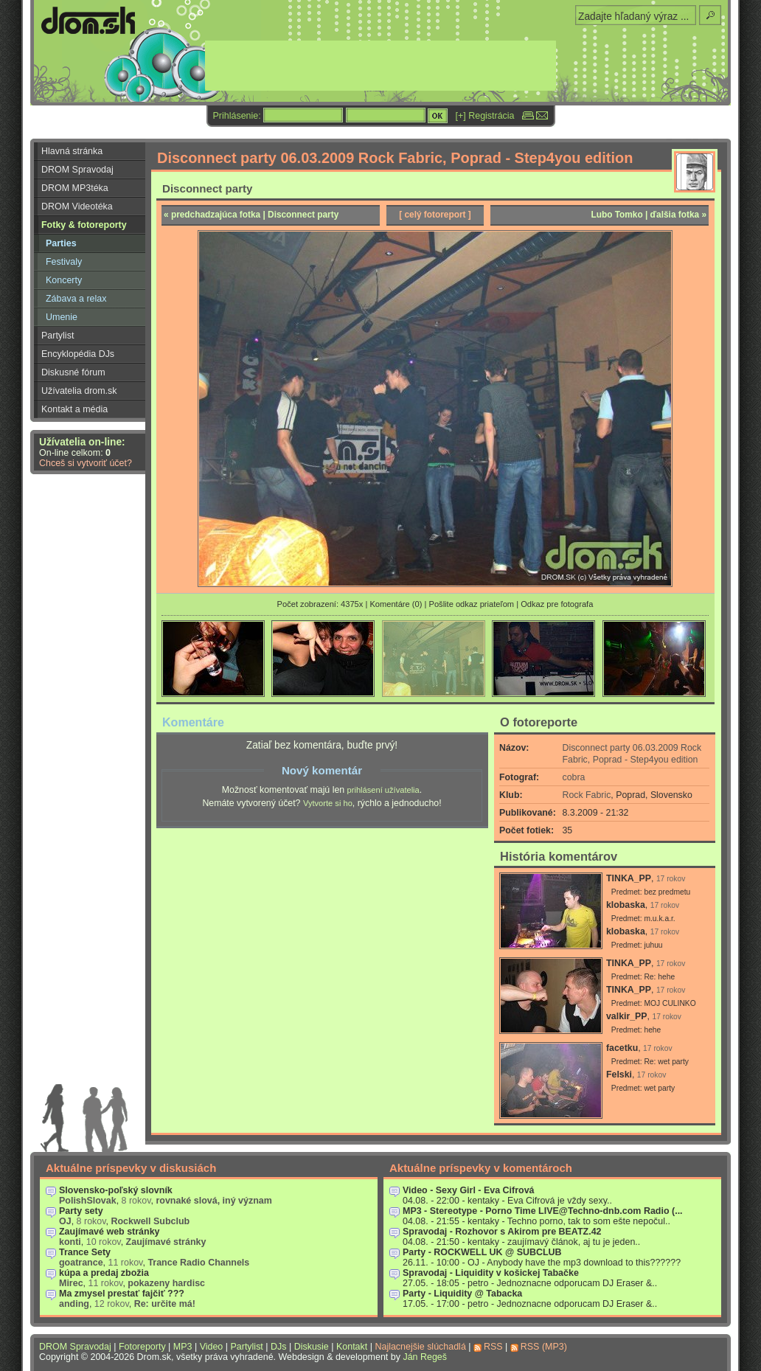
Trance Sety (85, 1252)
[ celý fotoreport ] (435, 214)
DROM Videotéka (77, 206)
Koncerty (64, 280)
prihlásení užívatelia (383, 789)
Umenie (61, 317)
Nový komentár (322, 770)
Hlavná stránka (71, 151)
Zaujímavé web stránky (109, 1231)
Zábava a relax (76, 299)
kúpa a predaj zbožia (104, 1273)
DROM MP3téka (74, 188)
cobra (574, 777)
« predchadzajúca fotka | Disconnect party (251, 214)
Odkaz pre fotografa (557, 604)
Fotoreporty (142, 1347)
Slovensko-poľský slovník (116, 1190)
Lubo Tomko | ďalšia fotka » (648, 214)
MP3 (182, 1347)
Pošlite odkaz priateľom (471, 604)
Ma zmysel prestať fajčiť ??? (121, 1293)
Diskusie (311, 1347)
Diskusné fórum (73, 372)
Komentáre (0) (395, 604)
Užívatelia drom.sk (79, 391)
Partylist (57, 335)
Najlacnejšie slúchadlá (420, 1347)
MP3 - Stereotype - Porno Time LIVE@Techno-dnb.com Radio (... (543, 1211)
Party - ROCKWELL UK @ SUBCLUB (482, 1252)
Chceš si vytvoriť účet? (85, 463)
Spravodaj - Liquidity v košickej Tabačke (491, 1273)
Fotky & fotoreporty (84, 225)
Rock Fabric (587, 795)
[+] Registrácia (485, 116)
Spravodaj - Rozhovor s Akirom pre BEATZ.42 (502, 1231)
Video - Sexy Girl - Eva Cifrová (469, 1190)
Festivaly (64, 262)
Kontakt (351, 1347)
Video (211, 1347)
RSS (493, 1347)
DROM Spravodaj (77, 169)
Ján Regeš (425, 1357)
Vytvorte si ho (327, 803)
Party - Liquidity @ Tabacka (462, 1293)
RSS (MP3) (544, 1347)
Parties (61, 243)
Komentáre (193, 722)
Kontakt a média (74, 409)
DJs (278, 1347)
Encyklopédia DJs (77, 354)
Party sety (81, 1211)
